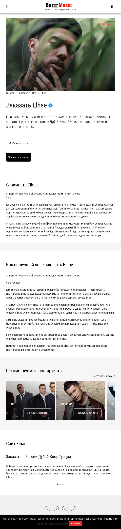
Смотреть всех (101, 376)
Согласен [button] (75, 523)
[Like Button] (103, 24)
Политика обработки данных (53, 523)
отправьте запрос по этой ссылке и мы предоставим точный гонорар (60, 196)
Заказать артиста (37, 412)
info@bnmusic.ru (18, 143)
